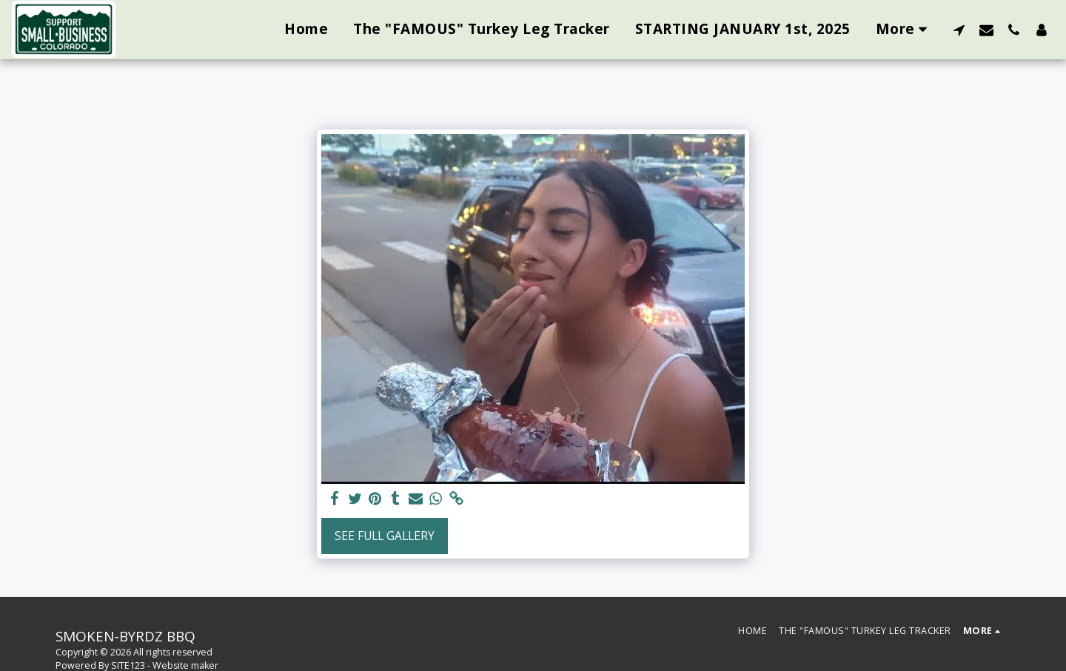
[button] (959, 29)
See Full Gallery (385, 535)
